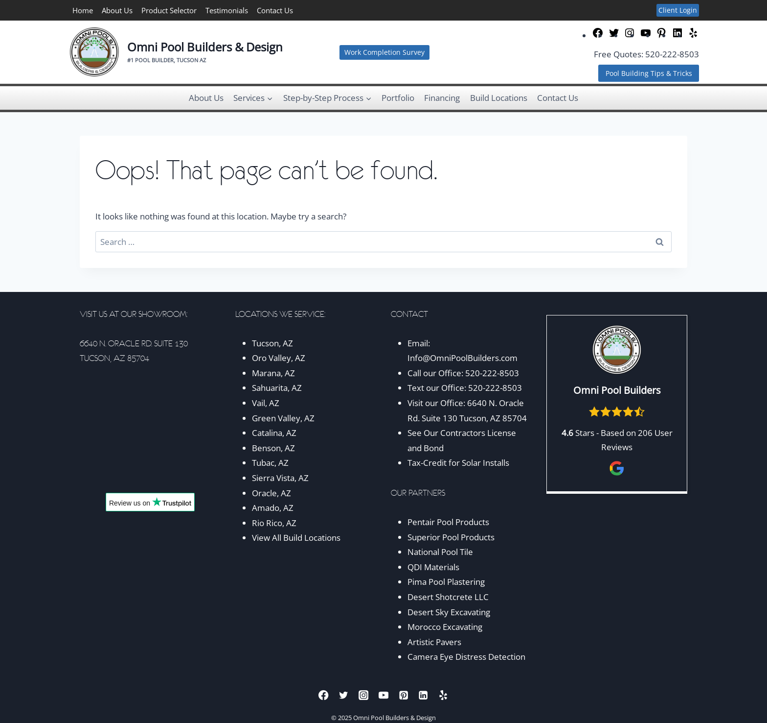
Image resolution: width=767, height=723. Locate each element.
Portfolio (398, 97)
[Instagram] (364, 695)
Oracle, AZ (271, 493)
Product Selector (169, 10)
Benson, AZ (273, 448)
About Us (117, 10)
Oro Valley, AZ (278, 357)
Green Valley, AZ (283, 418)
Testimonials (226, 10)
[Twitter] (344, 695)
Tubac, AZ (270, 462)
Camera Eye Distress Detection (466, 656)
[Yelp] (443, 695)
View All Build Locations (296, 537)
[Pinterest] (403, 695)
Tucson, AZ (272, 343)
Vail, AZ (265, 403)
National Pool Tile (440, 551)
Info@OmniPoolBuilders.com (462, 357)
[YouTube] (384, 695)
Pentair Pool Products (448, 522)
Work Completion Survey (384, 52)
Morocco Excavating (444, 626)
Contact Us (275, 10)
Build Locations (498, 97)
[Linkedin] (423, 695)
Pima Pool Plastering (446, 581)
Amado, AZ (272, 507)
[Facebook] (324, 695)
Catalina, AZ (274, 432)
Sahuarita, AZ (277, 387)
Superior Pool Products (451, 537)
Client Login (677, 10)
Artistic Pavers (434, 642)
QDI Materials (433, 567)
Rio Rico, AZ (274, 523)
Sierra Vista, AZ (280, 477)
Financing (442, 97)
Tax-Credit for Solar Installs (458, 462)
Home (82, 10)
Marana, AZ (273, 373)
